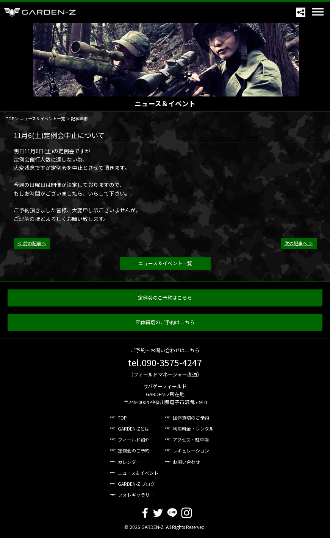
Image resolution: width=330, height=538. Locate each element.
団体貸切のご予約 (191, 417)
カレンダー (129, 462)
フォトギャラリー (136, 494)
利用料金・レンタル (193, 428)
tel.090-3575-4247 (165, 362)
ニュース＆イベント (138, 473)
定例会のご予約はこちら (165, 297)
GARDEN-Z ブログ (136, 483)
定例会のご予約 (134, 450)
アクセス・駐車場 (191, 439)
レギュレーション (191, 450)
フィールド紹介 (134, 439)
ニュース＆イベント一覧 (42, 118)
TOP (10, 118)
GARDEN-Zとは (133, 428)
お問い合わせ (186, 462)
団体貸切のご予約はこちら (165, 322)
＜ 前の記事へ (31, 243)
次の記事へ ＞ (299, 243)
